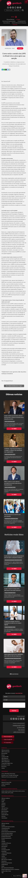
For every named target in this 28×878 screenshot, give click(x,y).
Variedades (4, 818)
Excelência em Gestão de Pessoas (9, 775)
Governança (4, 844)
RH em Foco (4, 813)
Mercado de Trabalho (6, 859)
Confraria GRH (4, 756)
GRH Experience (5, 760)
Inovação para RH (5, 849)
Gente (3, 806)
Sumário (3, 816)
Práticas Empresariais (6, 863)
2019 (2, 792)
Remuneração (4, 811)
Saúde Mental (4, 814)
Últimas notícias (5, 823)
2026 (2, 791)
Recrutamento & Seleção (7, 867)
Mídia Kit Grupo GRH (6, 782)
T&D (2, 872)
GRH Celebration (5, 761)
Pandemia (3, 861)
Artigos (18, 19)
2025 (6, 791)
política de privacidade (19, 732)
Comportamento (22, 21)
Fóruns (3, 755)
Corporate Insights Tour (7, 763)
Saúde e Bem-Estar (6, 871)
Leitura (3, 856)
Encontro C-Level (5, 765)
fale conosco (21, 730)
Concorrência (6, 23)
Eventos (3, 785)
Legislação (4, 854)
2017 (9, 792)
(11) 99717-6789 (20, 727)
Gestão (3, 841)
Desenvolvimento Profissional (19, 23)
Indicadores (4, 809)
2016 (12, 792)
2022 (16, 791)
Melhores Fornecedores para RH (9, 777)
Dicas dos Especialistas (7, 833)
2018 (6, 792)
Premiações (4, 753)
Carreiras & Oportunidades (8, 21)
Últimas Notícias (10, 19)
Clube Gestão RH (5, 784)
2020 (23, 791)
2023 (13, 791)
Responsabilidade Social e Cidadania (10, 869)
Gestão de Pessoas (6, 843)
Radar (2, 866)
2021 (19, 791)
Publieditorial (4, 864)
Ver (14, 428)
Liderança (3, 858)
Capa (2, 801)
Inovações (3, 851)
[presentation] (14, 705)
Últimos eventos (5, 750)
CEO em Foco (4, 808)
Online (3, 768)
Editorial (3, 804)
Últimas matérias (5, 798)
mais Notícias (14, 674)
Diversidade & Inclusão (7, 835)
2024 (9, 791)
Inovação (3, 848)
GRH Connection (5, 751)
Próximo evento (12, 10)
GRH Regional (4, 758)
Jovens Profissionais (6, 853)
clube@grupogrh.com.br (18, 725)
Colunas (3, 803)
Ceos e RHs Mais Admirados (8, 773)
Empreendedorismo (6, 838)
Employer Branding (6, 836)
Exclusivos (3, 766)
